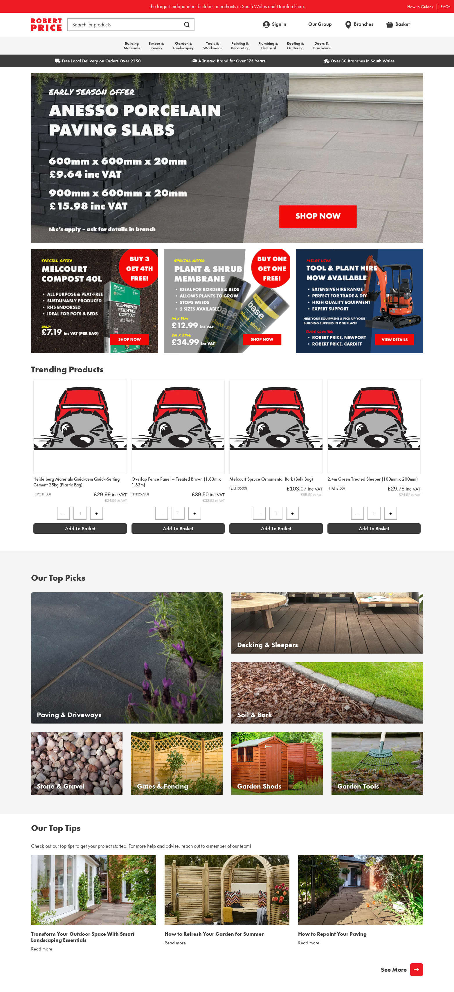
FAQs (445, 7)
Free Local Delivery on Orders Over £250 (98, 61)
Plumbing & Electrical (268, 45)
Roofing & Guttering (295, 45)
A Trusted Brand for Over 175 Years (228, 61)
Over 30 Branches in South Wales (359, 61)
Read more (41, 949)
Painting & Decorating (240, 45)
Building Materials (132, 45)
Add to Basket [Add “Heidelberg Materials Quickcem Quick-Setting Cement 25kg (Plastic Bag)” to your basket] (80, 528)
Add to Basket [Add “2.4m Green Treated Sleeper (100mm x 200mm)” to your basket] (374, 528)
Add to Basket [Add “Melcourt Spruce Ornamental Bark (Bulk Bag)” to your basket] (276, 528)
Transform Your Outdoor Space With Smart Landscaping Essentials (82, 936)
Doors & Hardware (322, 45)
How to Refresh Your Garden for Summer (214, 933)
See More (394, 969)
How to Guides (420, 7)
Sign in (279, 24)
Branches (363, 24)
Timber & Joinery (156, 45)
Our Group (320, 24)
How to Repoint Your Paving (332, 933)
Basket (402, 24)
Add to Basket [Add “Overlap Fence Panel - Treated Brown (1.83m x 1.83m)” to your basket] (178, 528)
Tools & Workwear (212, 45)
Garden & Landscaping (183, 45)
